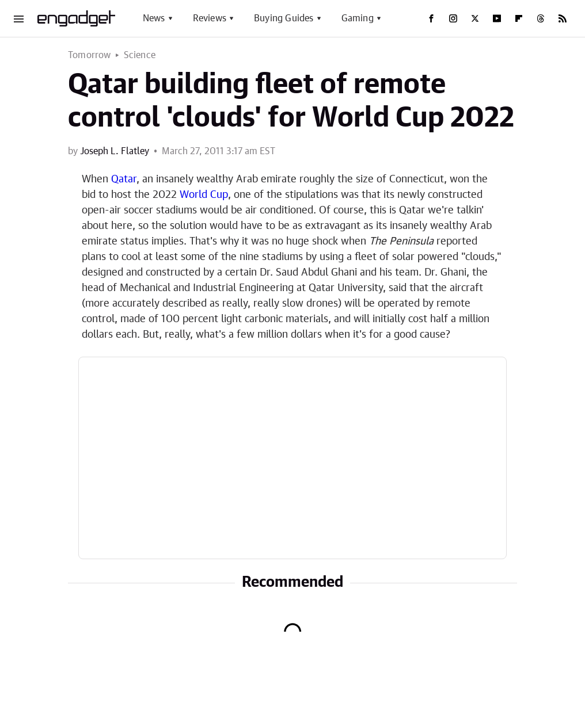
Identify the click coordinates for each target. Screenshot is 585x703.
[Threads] (540, 18)
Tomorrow (89, 55)
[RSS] (562, 18)
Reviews (209, 18)
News (154, 18)
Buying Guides (284, 18)
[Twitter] (475, 18)
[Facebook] (431, 18)
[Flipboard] (518, 18)
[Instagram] (453, 18)
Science (139, 55)
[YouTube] (497, 18)
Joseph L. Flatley (114, 151)
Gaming (357, 18)
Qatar (123, 179)
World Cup (204, 195)
